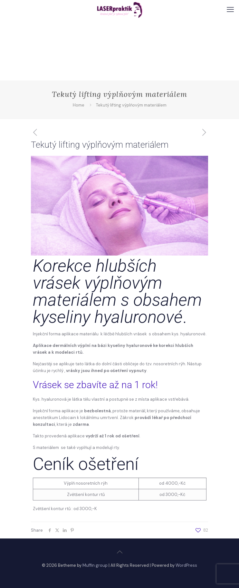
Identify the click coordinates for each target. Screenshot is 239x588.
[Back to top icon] (119, 552)
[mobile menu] (230, 9)
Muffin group (95, 565)
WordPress (186, 565)
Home (78, 105)
